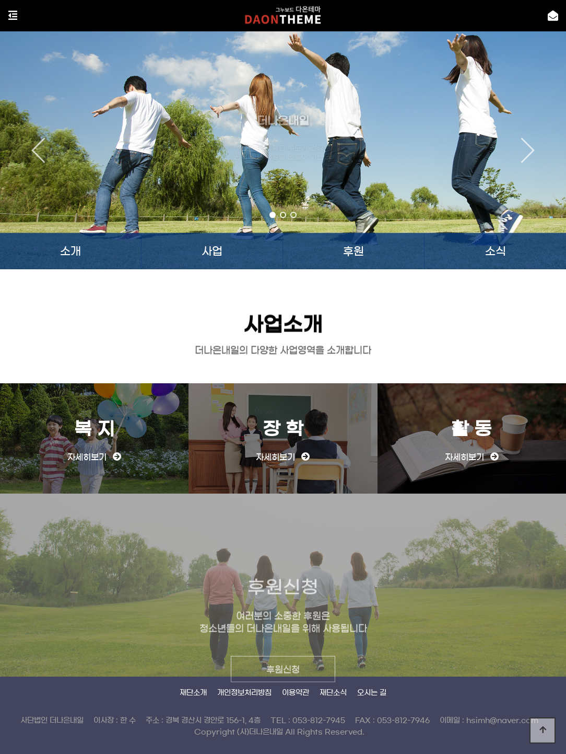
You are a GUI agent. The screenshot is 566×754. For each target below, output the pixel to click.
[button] (272, 215)
